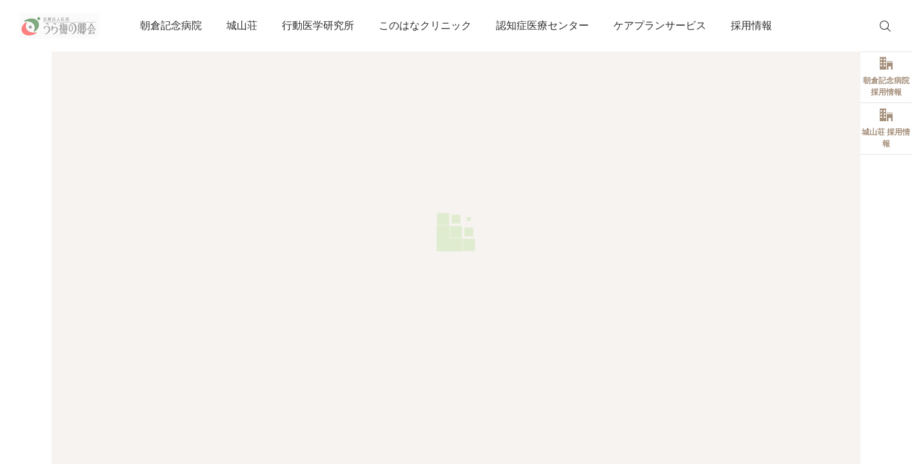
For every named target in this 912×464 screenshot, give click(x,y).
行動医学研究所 (318, 25)
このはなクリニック (425, 25)
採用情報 (751, 25)
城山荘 (241, 25)
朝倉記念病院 (171, 25)
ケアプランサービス (659, 25)
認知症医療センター (542, 25)
